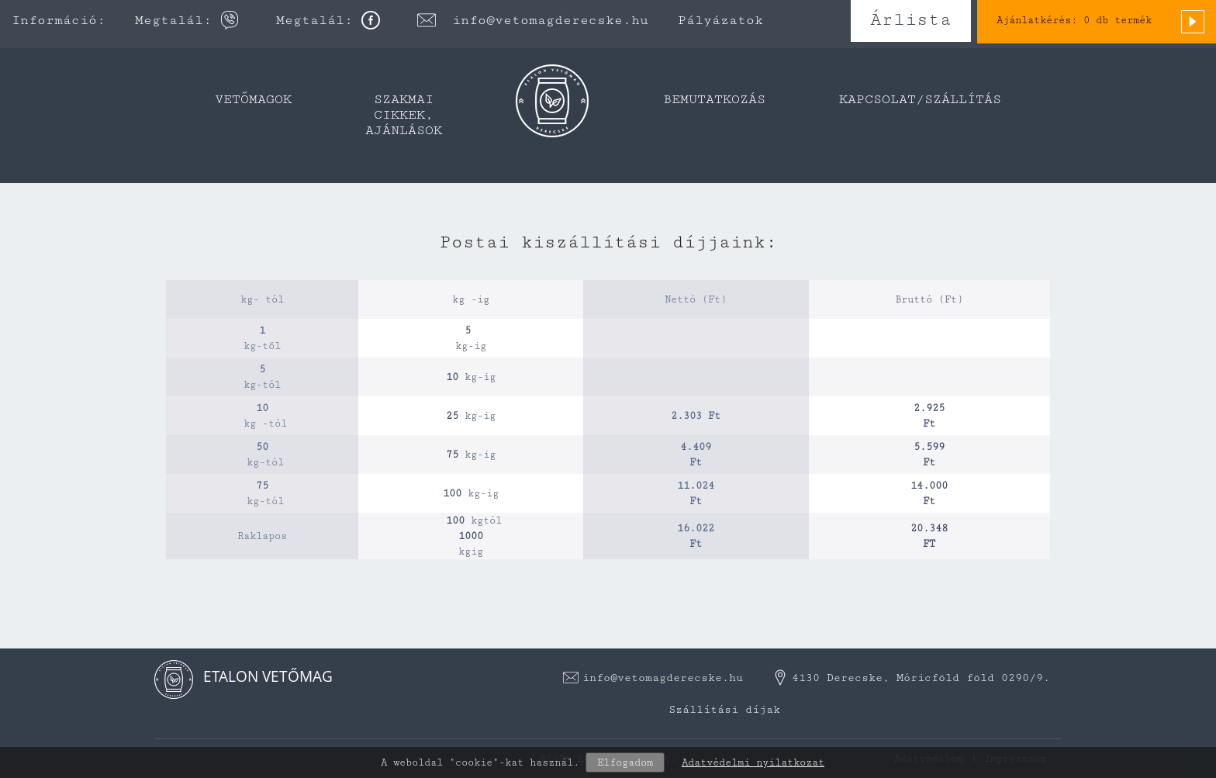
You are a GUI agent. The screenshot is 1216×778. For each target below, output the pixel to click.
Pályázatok (720, 20)
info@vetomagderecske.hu (550, 20)
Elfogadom (625, 762)
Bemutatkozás (714, 99)
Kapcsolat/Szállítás (920, 99)
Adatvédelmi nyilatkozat (753, 762)
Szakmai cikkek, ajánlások (403, 115)
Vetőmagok (253, 99)
